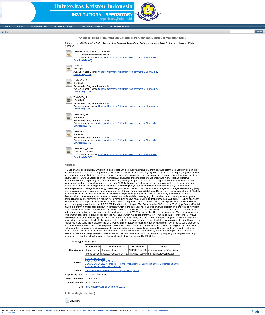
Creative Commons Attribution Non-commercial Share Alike (127, 57)
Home (7, 26)
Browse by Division (92, 26)
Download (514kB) (83, 125)
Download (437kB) (83, 91)
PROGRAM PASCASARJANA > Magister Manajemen (112, 270)
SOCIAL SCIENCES (95, 258)
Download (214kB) (83, 74)
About (20, 26)
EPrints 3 (49, 310)
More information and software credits (153, 310)
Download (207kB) (83, 157)
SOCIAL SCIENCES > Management (103, 266)
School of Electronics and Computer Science (93, 310)
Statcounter (6, 312)
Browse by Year (39, 26)
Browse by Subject (64, 26)
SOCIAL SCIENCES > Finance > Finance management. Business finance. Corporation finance (132, 263)
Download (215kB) (83, 143)
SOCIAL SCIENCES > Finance (100, 261)
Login (5, 31)
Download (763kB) (83, 60)
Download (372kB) (83, 108)
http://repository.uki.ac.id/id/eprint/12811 (105, 286)
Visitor (13, 312)
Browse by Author (119, 26)
